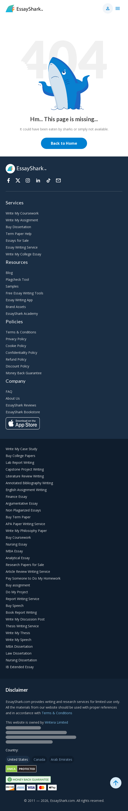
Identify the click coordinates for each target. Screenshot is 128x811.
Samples (12, 286)
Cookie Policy (16, 345)
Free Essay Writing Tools (24, 293)
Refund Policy (16, 359)
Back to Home (64, 143)
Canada (39, 759)
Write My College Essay (23, 254)
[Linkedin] (38, 180)
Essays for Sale (17, 240)
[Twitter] (18, 180)
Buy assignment (18, 585)
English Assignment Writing (26, 489)
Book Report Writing (21, 612)
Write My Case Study (21, 449)
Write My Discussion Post (25, 619)
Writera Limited (56, 722)
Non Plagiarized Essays (23, 510)
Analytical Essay (18, 558)
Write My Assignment (22, 220)
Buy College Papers (20, 455)
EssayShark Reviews (21, 405)
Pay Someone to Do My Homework (33, 578)
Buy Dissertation (18, 227)
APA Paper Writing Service (25, 524)
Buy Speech (15, 605)
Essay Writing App (19, 300)
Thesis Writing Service (22, 626)
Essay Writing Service (22, 247)
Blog (9, 272)
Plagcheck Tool (17, 279)
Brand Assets (16, 306)
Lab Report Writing (20, 462)
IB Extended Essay (20, 667)
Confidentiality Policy (21, 352)
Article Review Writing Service (28, 571)
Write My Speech (18, 639)
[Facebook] (8, 180)
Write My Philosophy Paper (26, 530)
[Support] (58, 180)
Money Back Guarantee (24, 373)
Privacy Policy (16, 339)
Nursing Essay (16, 544)
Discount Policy (17, 366)
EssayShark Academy (22, 313)
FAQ (9, 391)
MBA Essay (14, 551)
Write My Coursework (22, 213)
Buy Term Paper (18, 517)
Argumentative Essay (22, 503)
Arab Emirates (61, 759)
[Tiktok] (48, 180)
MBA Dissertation (19, 646)
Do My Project (17, 592)
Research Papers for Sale (25, 564)
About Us (13, 398)
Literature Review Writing (25, 476)
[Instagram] (27, 180)
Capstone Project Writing (25, 469)
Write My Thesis (18, 633)
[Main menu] (117, 8)
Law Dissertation (19, 653)
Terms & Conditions (21, 332)
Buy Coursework (18, 537)
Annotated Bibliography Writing (29, 483)
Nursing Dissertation (21, 660)
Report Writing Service (22, 599)
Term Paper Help (19, 233)
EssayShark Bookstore (23, 412)
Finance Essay (16, 496)
